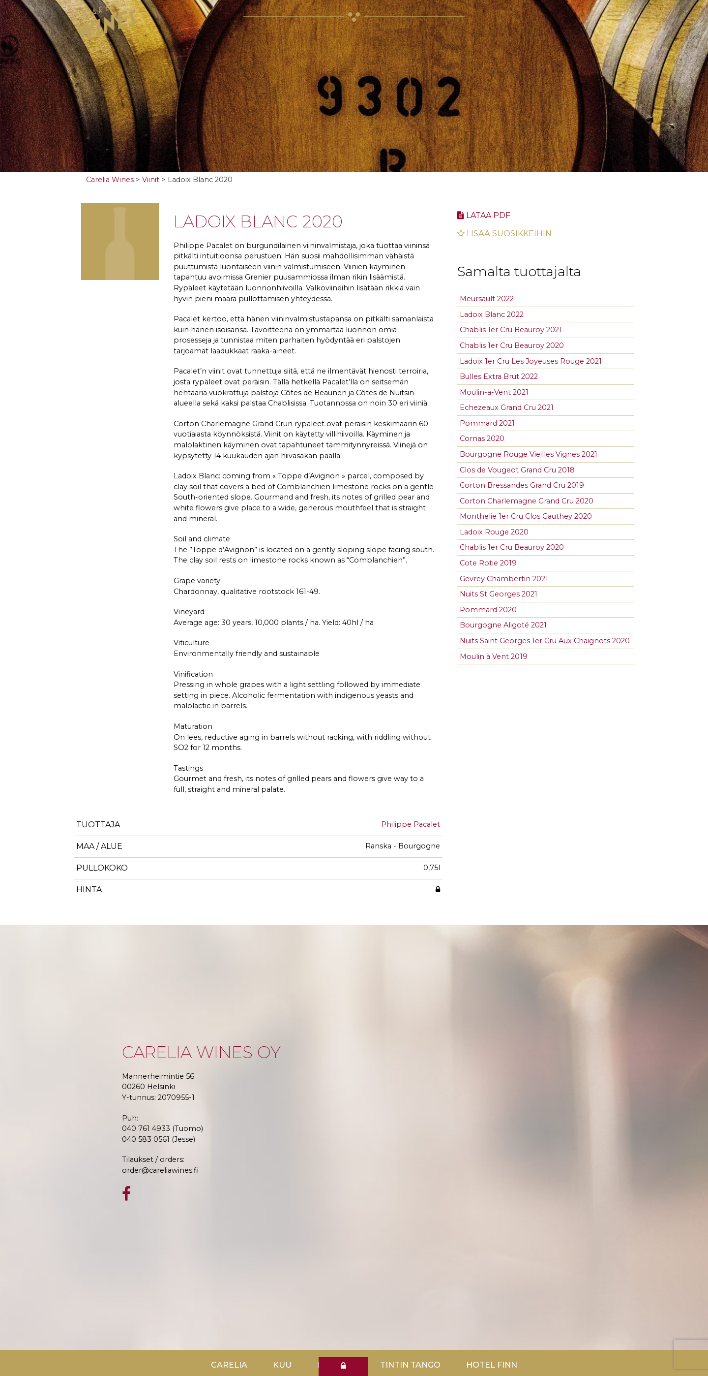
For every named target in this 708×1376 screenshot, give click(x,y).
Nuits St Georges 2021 (498, 594)
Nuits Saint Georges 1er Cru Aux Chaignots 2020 (545, 640)
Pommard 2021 (487, 423)
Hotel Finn (491, 1365)
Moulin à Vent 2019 (494, 656)
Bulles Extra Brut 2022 (499, 376)
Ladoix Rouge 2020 (494, 532)
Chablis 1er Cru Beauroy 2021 (511, 329)
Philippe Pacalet (410, 824)
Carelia (229, 1365)
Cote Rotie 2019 (488, 563)
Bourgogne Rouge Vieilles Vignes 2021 (528, 454)
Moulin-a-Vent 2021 (494, 392)
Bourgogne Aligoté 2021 (503, 625)
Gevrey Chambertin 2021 (504, 578)
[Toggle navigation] (614, 16)
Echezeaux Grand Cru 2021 (507, 407)
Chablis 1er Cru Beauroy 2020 (512, 345)
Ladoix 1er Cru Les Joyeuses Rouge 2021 (531, 361)
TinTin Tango (410, 1365)
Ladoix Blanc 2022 (492, 314)
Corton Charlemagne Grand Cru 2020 (526, 501)
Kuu (282, 1365)
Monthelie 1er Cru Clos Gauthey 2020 (526, 516)
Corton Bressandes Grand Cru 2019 (522, 485)
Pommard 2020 (488, 609)
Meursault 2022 (487, 298)
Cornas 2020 (482, 438)
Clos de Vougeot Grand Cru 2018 (517, 470)
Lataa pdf (483, 215)
